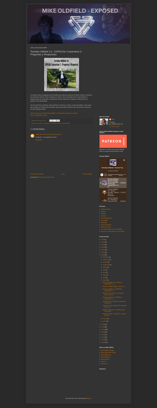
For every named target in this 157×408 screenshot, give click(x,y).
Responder (39, 140)
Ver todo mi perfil (114, 126)
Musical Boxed (105, 359)
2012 (103, 342)
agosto (105, 267)
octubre (105, 262)
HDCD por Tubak (106, 227)
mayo (104, 275)
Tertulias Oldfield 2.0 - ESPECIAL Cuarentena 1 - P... (112, 298)
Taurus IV (104, 361)
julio (104, 270)
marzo (105, 280)
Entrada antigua (87, 174)
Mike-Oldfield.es (105, 357)
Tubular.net (104, 363)
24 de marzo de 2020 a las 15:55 (52, 134)
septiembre (106, 265)
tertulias (59, 123)
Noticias (103, 211)
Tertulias (103, 213)
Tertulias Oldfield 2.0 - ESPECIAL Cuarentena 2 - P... (112, 289)
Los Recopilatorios (106, 218)
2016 (103, 332)
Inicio (63, 174)
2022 (103, 249)
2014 (103, 337)
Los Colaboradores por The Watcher (111, 229)
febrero (105, 318)
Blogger (89, 398)
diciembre (106, 257)
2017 (103, 329)
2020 (103, 255)
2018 (103, 327)
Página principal (105, 209)
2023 (103, 247)
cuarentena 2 (40, 123)
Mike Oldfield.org (106, 355)
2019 (103, 324)
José (112, 119)
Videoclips (104, 222)
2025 (103, 242)
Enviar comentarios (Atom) (46, 177)
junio (104, 272)
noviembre (106, 259)
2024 (103, 244)
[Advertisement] (113, 80)
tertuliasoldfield (66, 123)
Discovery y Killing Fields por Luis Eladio (113, 231)
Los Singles (104, 220)
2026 (103, 239)
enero (105, 321)
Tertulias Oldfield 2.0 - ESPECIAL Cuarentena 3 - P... (112, 283)
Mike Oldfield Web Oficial (108, 352)
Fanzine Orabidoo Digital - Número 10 (114, 286)
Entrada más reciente (37, 174)
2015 (103, 334)
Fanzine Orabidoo (106, 225)
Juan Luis (39, 134)
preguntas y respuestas (50, 123)
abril (104, 277)
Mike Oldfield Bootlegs (107, 350)
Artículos (103, 216)
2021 (103, 252)
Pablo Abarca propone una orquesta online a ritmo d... (113, 293)
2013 (103, 340)
